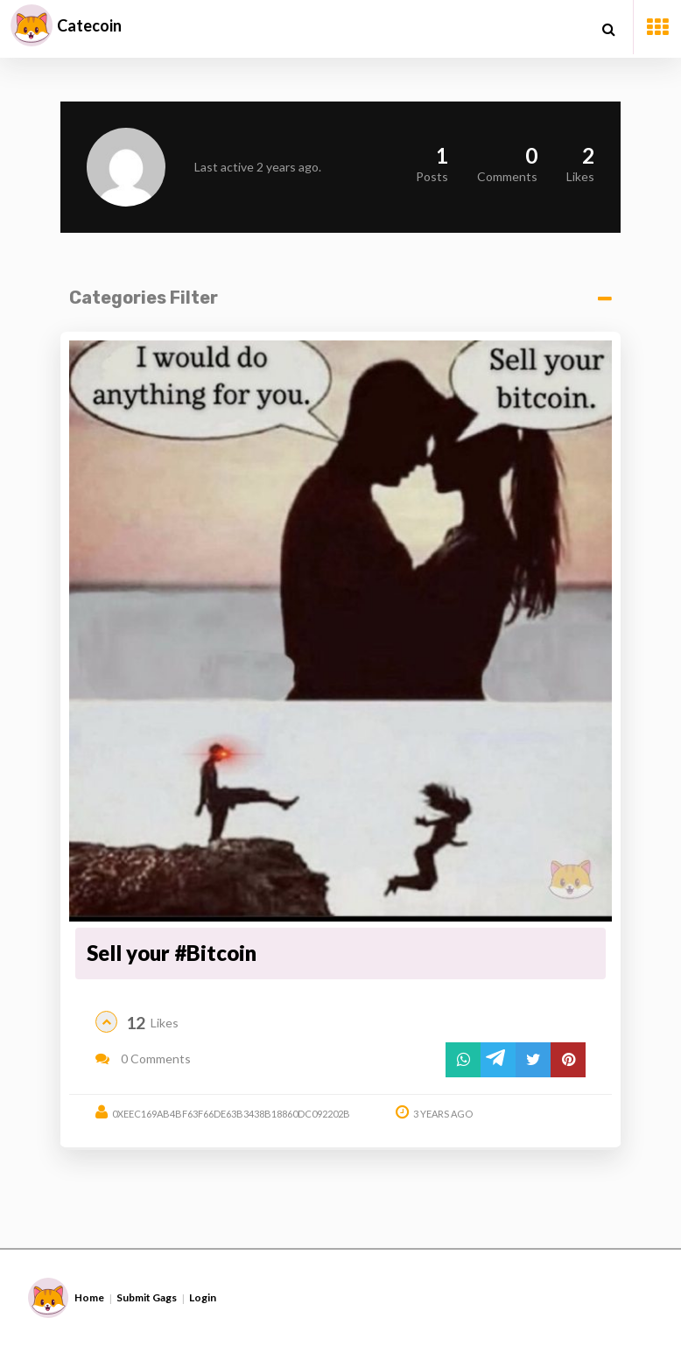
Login (202, 1297)
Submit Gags (146, 1297)
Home (89, 1297)
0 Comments (143, 1058)
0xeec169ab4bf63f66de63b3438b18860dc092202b (231, 1113)
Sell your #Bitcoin (171, 952)
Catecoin (89, 25)
